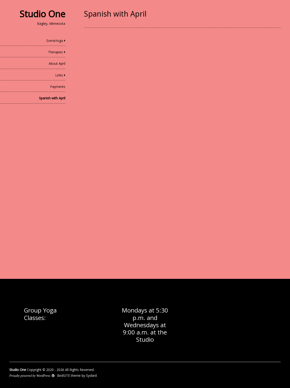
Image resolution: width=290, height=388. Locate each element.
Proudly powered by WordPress (29, 375)
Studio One (42, 14)
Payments (57, 86)
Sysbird (91, 375)
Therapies (55, 52)
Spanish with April (52, 98)
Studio (145, 339)
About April (57, 63)
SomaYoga (54, 40)
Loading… (158, 148)
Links (59, 75)
